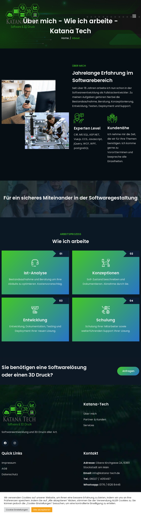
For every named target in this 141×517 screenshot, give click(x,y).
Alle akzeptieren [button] (41, 509)
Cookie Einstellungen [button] (17, 509)
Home (65, 38)
